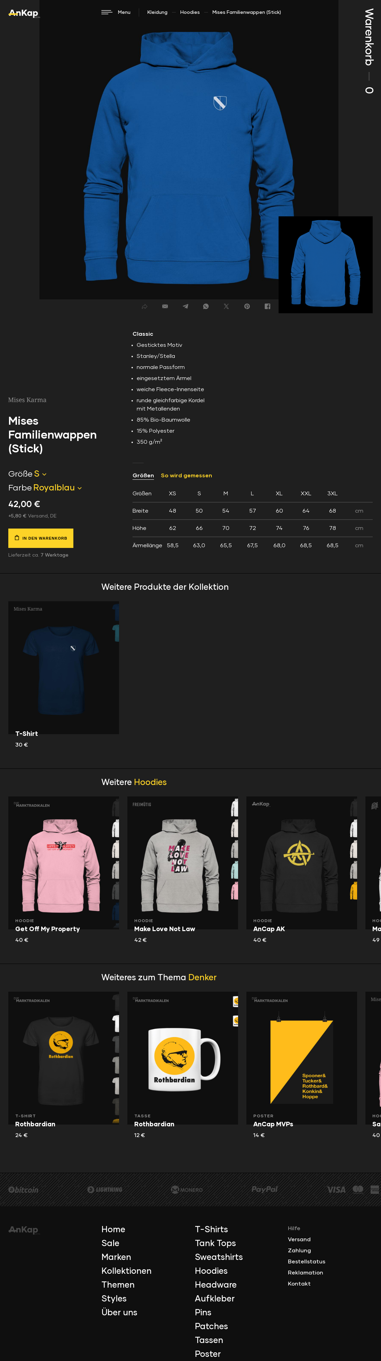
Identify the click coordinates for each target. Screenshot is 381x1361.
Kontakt (299, 1284)
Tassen (209, 1340)
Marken (116, 1257)
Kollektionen (126, 1271)
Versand (299, 1239)
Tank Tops (215, 1244)
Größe (20, 474)
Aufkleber (215, 1299)
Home (113, 1230)
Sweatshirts (219, 1257)
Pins (203, 1313)
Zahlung (299, 1250)
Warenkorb (368, 51)
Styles (114, 1299)
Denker (202, 978)
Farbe (20, 488)
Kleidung (157, 12)
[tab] (253, 519)
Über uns (119, 1313)
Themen (118, 1285)
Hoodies (190, 12)
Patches (211, 1327)
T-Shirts (211, 1230)
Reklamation (305, 1273)
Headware (216, 1285)
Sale (110, 1244)
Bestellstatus (306, 1261)
